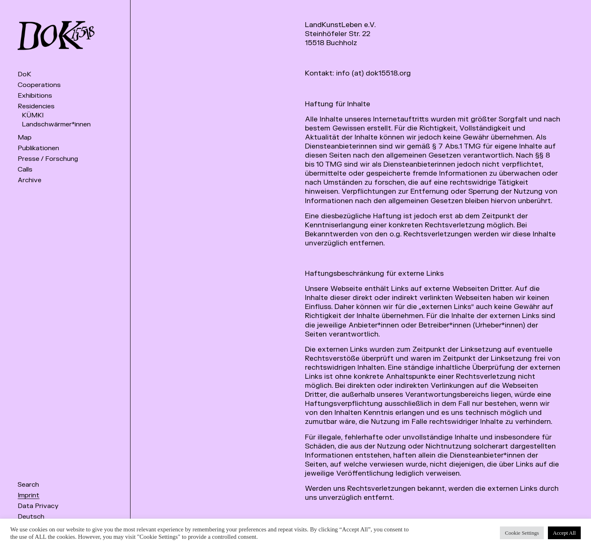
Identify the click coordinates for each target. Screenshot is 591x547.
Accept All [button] (564, 533)
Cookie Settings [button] (522, 533)
